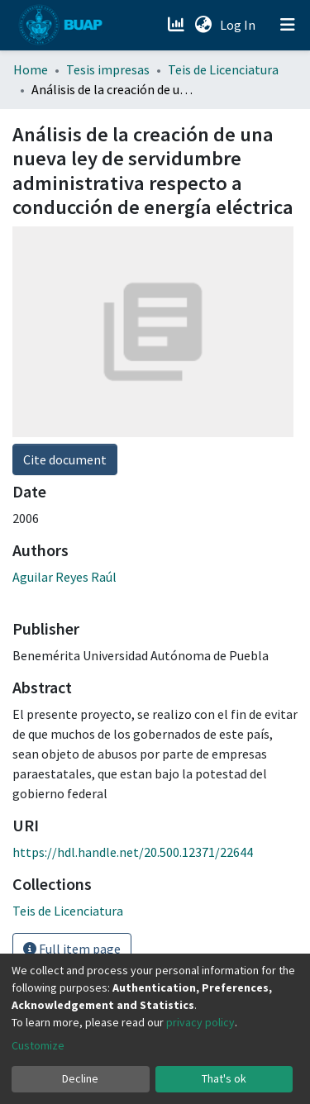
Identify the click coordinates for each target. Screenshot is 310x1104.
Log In (239, 25)
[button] (203, 25)
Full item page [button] (72, 948)
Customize (38, 1045)
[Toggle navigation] (287, 24)
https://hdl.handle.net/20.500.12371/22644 (132, 852)
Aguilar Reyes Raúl (64, 577)
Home (30, 69)
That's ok (224, 1078)
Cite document (65, 459)
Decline (80, 1078)
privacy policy (200, 1022)
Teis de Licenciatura (223, 69)
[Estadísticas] (177, 25)
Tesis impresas (108, 69)
